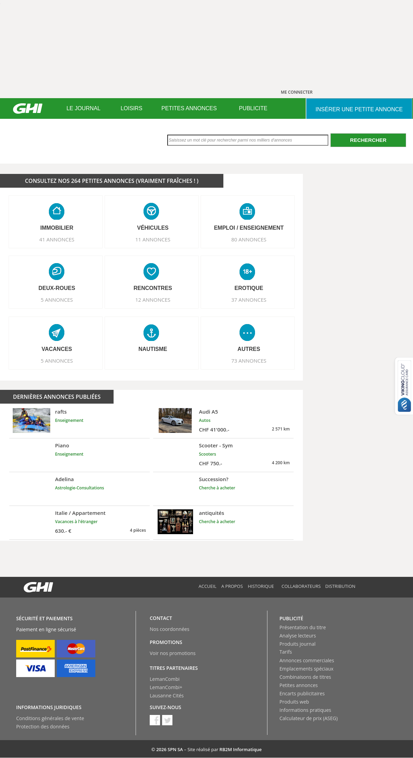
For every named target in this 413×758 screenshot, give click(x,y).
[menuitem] (83, 108)
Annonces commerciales (306, 660)
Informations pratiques (305, 710)
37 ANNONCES (248, 299)
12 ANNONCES (152, 299)
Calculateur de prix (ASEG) (308, 718)
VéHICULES (153, 228)
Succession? (214, 479)
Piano (62, 445)
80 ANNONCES (248, 239)
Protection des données (43, 726)
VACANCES (57, 349)
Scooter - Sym (216, 445)
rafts (61, 411)
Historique (261, 586)
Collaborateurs (301, 586)
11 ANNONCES (152, 239)
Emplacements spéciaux (306, 668)
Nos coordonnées (169, 629)
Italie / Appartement (80, 512)
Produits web (294, 701)
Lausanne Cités (167, 695)
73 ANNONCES (248, 360)
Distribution (340, 586)
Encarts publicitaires (302, 693)
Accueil (207, 586)
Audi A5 (208, 411)
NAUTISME (152, 349)
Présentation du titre (302, 627)
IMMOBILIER (56, 228)
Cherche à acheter (217, 488)
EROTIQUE (248, 288)
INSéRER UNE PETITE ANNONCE (359, 109)
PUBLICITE (253, 108)
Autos (204, 420)
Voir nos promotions (172, 653)
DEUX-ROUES (57, 288)
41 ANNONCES (56, 239)
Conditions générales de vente (50, 718)
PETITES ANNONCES (189, 108)
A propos (232, 586)
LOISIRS (131, 108)
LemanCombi (165, 679)
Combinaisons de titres (305, 677)
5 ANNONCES (57, 299)
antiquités (211, 512)
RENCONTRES (153, 288)
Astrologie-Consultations (79, 488)
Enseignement (69, 420)
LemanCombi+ (166, 687)
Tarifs (285, 651)
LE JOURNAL (83, 108)
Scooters (207, 454)
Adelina (64, 479)
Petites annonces (298, 685)
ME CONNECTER (297, 92)
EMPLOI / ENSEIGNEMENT (249, 228)
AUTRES (248, 349)
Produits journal (297, 644)
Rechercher (368, 140)
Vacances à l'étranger (76, 522)
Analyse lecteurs (297, 635)
